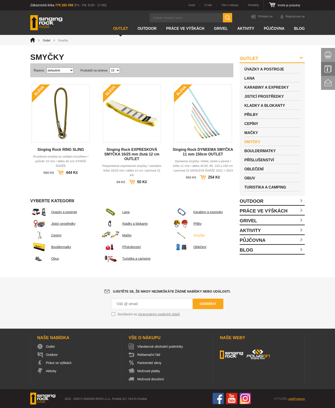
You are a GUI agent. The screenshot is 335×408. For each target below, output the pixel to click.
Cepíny (45, 235)
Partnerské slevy (149, 363)
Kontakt (328, 83)
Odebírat (208, 304)
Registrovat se (295, 16)
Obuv (44, 258)
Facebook (218, 398)
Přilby (186, 223)
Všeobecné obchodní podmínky (160, 346)
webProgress (296, 399)
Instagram (245, 398)
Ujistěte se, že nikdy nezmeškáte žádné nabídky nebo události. (172, 291)
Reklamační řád (148, 355)
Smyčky (188, 235)
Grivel (221, 28)
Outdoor (147, 28)
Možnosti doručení (150, 379)
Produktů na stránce (93, 70)
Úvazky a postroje (53, 212)
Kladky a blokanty (124, 223)
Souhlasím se (148, 314)
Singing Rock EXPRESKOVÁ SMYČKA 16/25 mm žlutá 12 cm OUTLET (131, 154)
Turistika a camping (126, 258)
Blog (299, 28)
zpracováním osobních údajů (159, 314)
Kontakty (253, 5)
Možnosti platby (148, 371)
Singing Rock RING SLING (60, 150)
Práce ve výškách (185, 28)
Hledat (227, 17)
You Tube (231, 398)
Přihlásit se (265, 16)
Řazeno (39, 70)
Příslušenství (121, 247)
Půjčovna (274, 28)
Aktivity (245, 28)
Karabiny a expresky (197, 212)
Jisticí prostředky (52, 223)
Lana (115, 212)
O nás (208, 5)
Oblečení (189, 247)
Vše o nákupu (229, 5)
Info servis (328, 69)
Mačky (116, 235)
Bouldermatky (50, 247)
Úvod (191, 5)
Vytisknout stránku (328, 55)
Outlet (120, 28)
